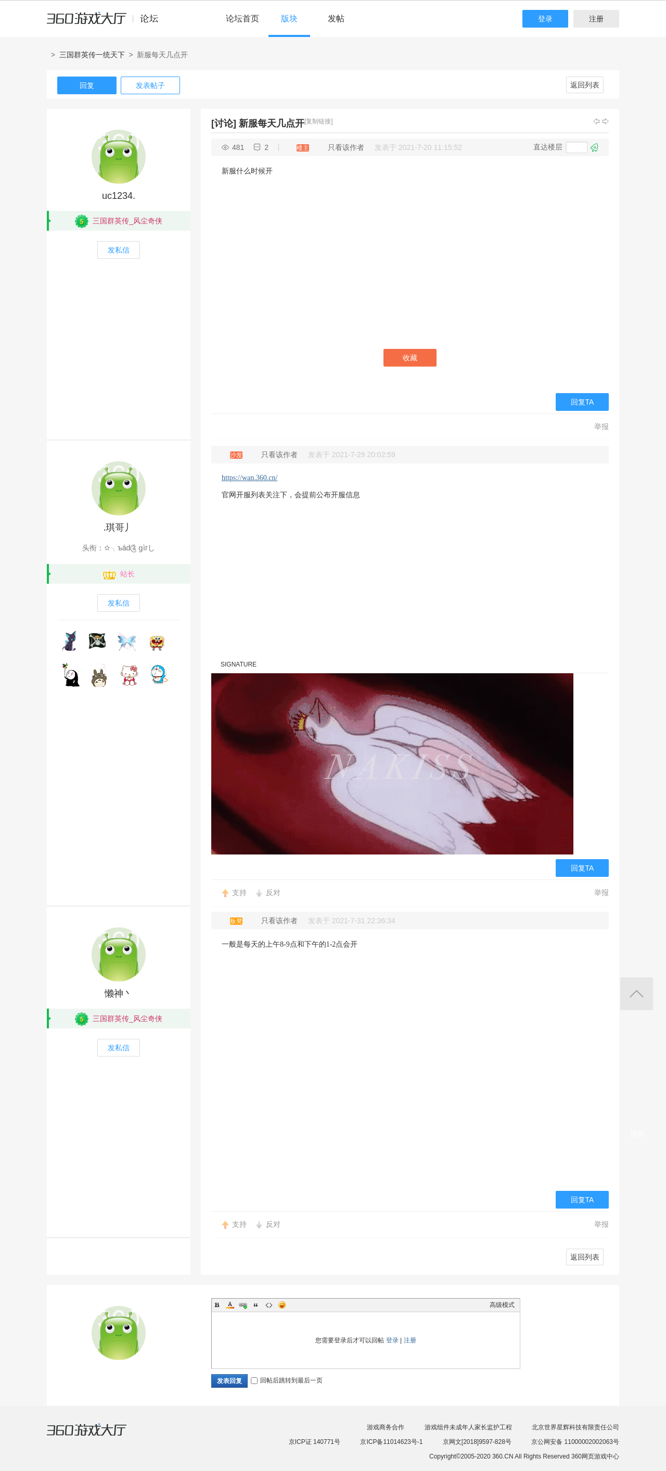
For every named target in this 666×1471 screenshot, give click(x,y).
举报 (601, 426)
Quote (256, 1305)
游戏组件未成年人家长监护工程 (468, 1427)
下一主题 (606, 121)
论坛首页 (242, 18)
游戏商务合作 (385, 1427)
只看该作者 (346, 147)
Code (269, 1305)
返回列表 (584, 85)
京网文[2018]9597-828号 (477, 1441)
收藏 (410, 358)
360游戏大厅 (97, 1436)
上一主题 (596, 121)
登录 (545, 19)
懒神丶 (119, 993)
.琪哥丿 (118, 527)
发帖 (336, 18)
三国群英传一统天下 (92, 55)
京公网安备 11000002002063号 (575, 1441)
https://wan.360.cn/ (249, 478)
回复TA (582, 402)
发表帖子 (150, 85)
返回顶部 (636, 993)
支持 (239, 892)
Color (230, 1305)
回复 (87, 85)
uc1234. (118, 196)
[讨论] (223, 123)
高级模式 (502, 1305)
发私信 (119, 250)
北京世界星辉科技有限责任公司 (575, 1427)
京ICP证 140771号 (314, 1441)
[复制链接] (318, 121)
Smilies (282, 1305)
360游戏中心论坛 (107, 22)
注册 (596, 19)
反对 (273, 892)
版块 (289, 18)
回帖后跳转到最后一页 (287, 1380)
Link (243, 1305)
